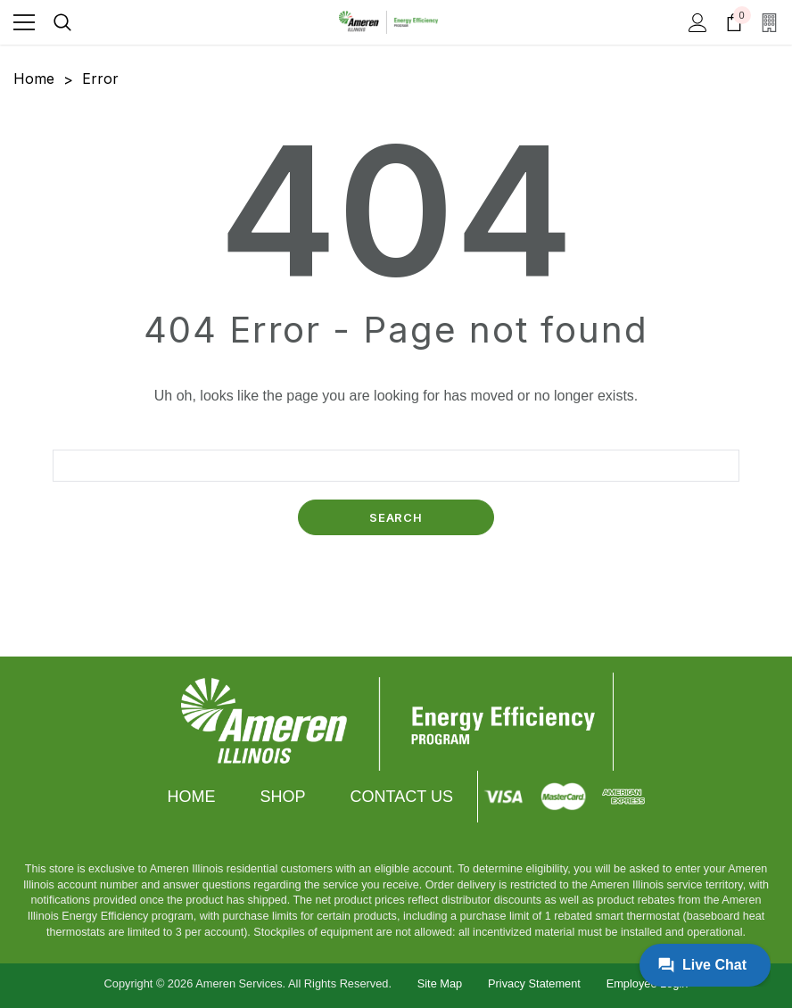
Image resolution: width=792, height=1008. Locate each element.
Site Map (440, 983)
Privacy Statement (534, 983)
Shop (283, 797)
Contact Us (402, 797)
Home (192, 797)
